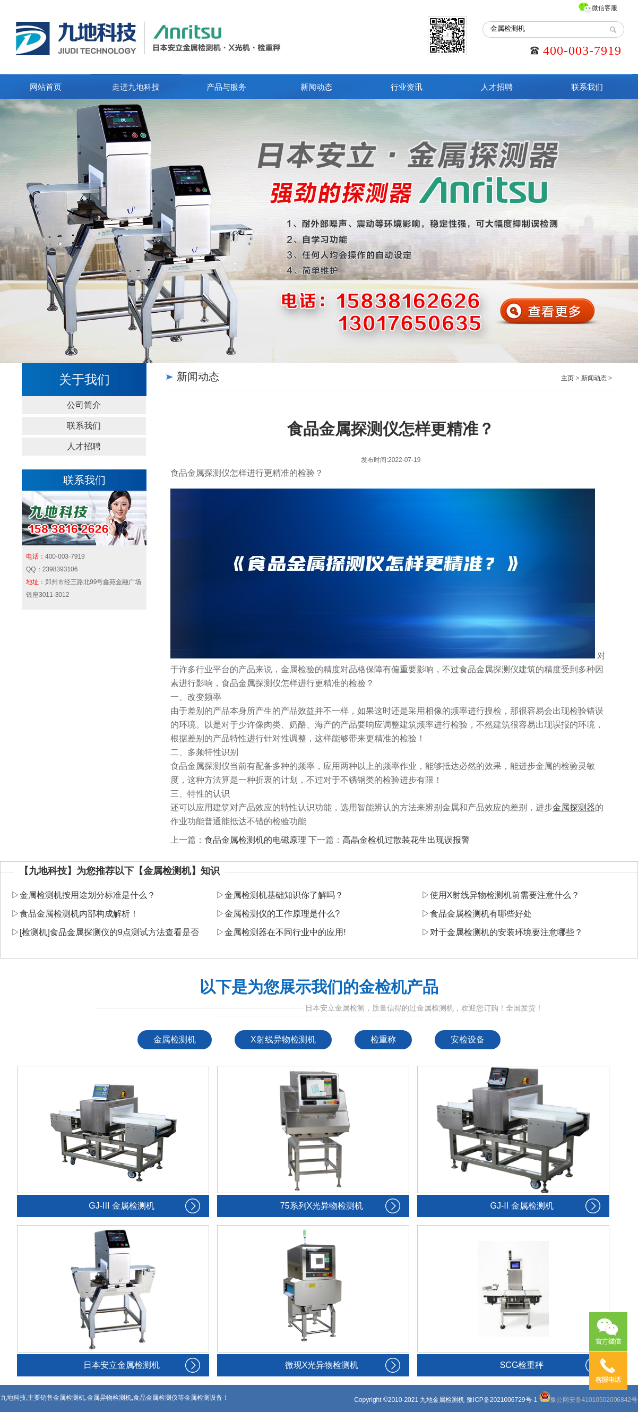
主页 (567, 378)
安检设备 (468, 1039)
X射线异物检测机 (283, 1039)
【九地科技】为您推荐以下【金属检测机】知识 (119, 871)
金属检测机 (174, 1039)
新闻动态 (316, 86)
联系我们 (587, 86)
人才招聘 (497, 86)
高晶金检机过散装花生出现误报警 (406, 839)
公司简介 (84, 404)
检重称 (383, 1039)
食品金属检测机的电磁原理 (255, 839)
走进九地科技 (136, 86)
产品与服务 (226, 86)
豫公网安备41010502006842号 (588, 1400)
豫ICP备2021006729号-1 (502, 1400)
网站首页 (46, 86)
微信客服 (604, 8)
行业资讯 (407, 86)
